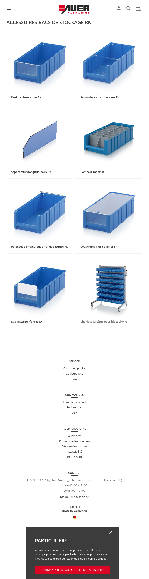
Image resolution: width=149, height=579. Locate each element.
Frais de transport (74, 402)
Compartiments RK (93, 172)
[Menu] (9, 8)
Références (74, 436)
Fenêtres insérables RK (26, 97)
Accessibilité (74, 451)
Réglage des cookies (74, 446)
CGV (74, 412)
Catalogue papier (74, 368)
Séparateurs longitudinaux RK (31, 172)
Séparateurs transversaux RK (99, 97)
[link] (119, 8)
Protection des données (74, 441)
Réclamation (74, 407)
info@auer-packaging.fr (74, 497)
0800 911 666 (38, 480)
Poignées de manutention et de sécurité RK (39, 247)
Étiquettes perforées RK (26, 321)
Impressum (74, 457)
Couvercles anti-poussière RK (99, 247)
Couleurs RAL (74, 373)
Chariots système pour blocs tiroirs (103, 321)
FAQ (74, 379)
